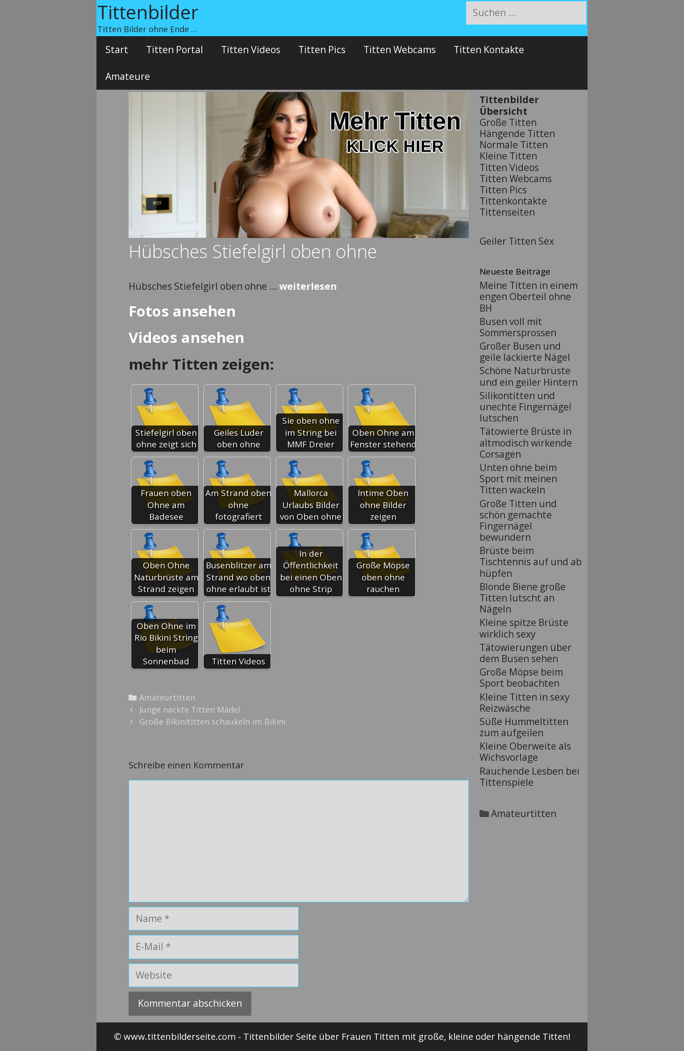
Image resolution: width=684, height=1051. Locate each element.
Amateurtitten (167, 697)
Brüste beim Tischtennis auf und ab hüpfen (531, 561)
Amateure (127, 76)
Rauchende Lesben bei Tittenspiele (530, 776)
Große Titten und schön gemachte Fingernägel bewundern (518, 520)
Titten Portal (174, 49)
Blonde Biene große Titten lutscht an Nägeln (523, 597)
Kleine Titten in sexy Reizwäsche (525, 702)
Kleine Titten (508, 156)
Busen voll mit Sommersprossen (518, 327)
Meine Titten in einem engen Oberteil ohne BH (529, 296)
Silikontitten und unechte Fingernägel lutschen (525, 406)
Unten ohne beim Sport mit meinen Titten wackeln (518, 478)
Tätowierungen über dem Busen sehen (525, 653)
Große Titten (508, 122)
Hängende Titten (517, 133)
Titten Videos (250, 49)
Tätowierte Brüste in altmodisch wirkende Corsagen (526, 442)
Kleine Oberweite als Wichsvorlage (525, 751)
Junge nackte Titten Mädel (189, 709)
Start (116, 49)
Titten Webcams (399, 49)
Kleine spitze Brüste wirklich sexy (524, 628)
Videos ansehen (186, 337)
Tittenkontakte (513, 201)
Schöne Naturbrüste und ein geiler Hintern (529, 376)
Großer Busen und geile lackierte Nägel (525, 351)
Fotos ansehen (182, 311)
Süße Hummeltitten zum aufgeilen (524, 727)
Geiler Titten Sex (517, 241)
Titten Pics (322, 49)
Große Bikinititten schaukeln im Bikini (212, 721)
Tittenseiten (507, 212)
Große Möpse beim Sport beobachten (521, 677)
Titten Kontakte (489, 49)
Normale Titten (514, 144)
